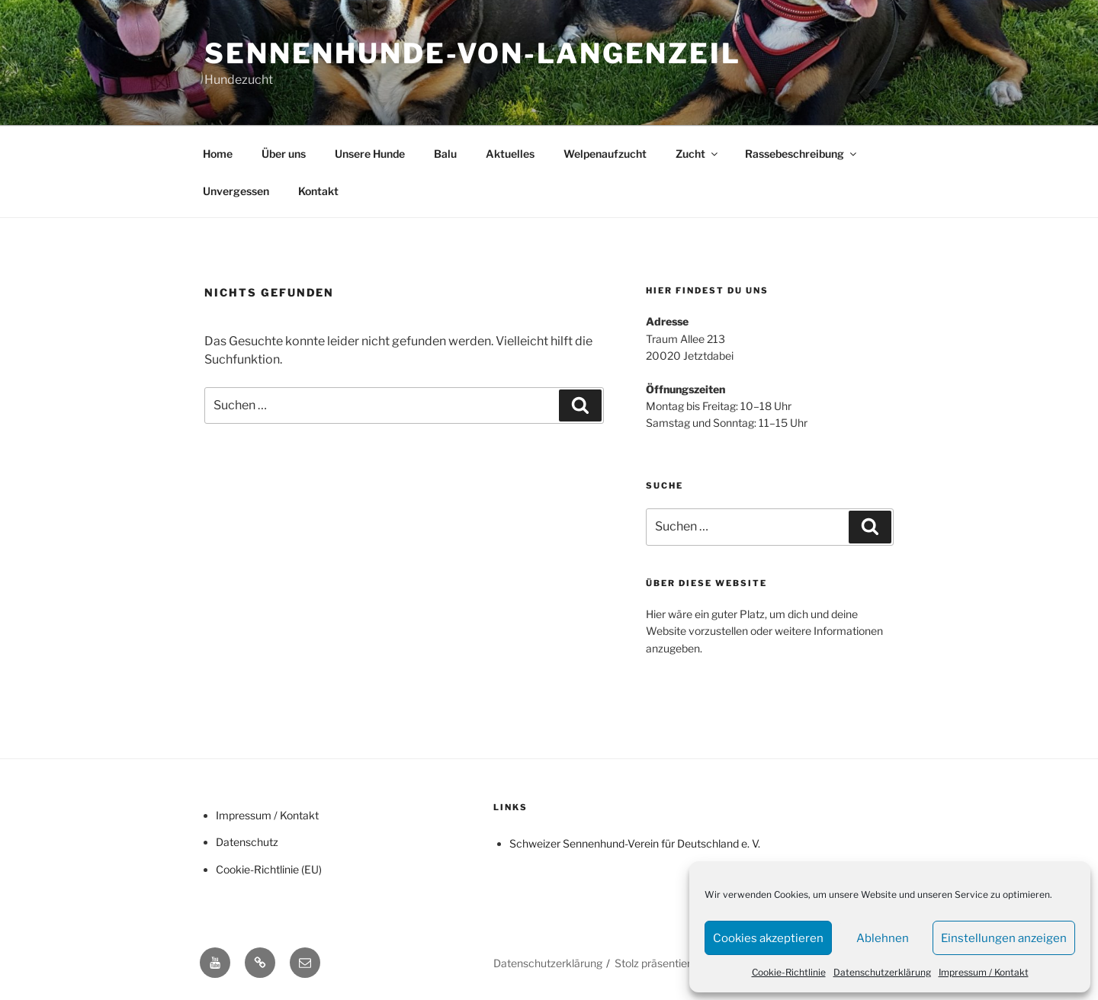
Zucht (698, 153)
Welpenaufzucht (605, 153)
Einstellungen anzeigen (1004, 938)
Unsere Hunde (370, 153)
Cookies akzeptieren (768, 938)
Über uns (284, 153)
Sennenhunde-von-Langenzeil (472, 53)
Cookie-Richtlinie (789, 972)
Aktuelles (510, 153)
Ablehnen (882, 938)
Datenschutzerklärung (882, 972)
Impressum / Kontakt (984, 972)
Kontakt (318, 190)
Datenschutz (247, 841)
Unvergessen (236, 190)
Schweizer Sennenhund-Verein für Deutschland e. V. (634, 843)
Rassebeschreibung (802, 153)
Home (218, 153)
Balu (445, 153)
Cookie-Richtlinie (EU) (269, 869)
